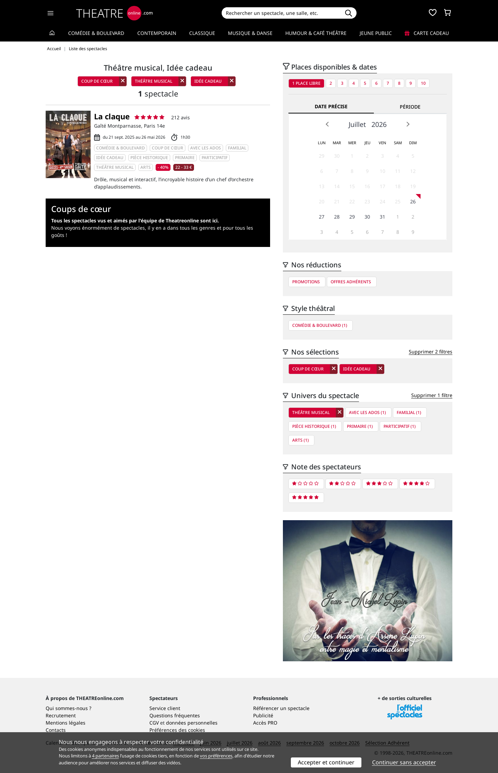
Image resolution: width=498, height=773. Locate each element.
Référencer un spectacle (281, 708)
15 (352, 186)
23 (367, 201)
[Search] (281, 13)
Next (408, 124)
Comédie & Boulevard (96, 33)
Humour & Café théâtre (316, 33)
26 (413, 201)
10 (423, 83)
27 (321, 216)
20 (321, 201)
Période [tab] (410, 106)
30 (337, 156)
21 (337, 201)
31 (382, 216)
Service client (164, 708)
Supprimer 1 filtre (431, 395)
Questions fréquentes (174, 715)
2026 (379, 124)
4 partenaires (105, 756)
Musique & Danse (250, 33)
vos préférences (216, 756)
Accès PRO (265, 722)
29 (321, 156)
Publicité (263, 715)
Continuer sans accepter (404, 762)
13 (321, 186)
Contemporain (156, 33)
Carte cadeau (427, 33)
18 (397, 186)
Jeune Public (376, 33)
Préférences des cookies (177, 730)
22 (352, 201)
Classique (202, 33)
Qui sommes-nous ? (68, 708)
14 (337, 186)
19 (413, 186)
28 (337, 216)
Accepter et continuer (326, 762)
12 (413, 171)
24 (382, 201)
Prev (327, 124)
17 (382, 186)
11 (397, 171)
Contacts (56, 730)
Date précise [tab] (331, 106)
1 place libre (306, 83)
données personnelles (192, 722)
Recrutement (61, 715)
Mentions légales (65, 722)
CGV (154, 722)
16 (367, 186)
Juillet (357, 124)
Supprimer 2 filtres (430, 351)
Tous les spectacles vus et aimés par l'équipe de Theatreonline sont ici (134, 220)
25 (397, 201)
